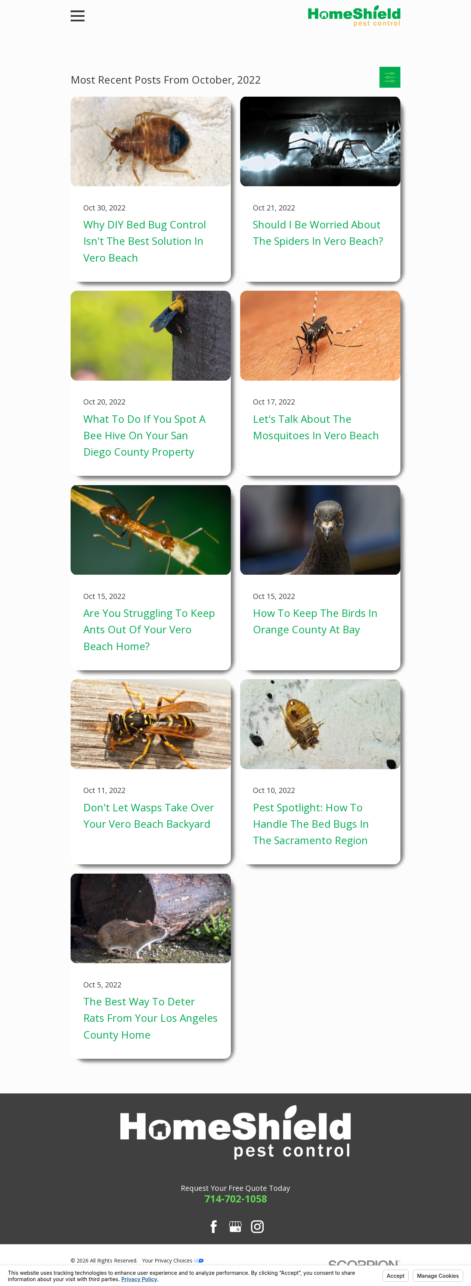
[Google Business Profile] (235, 1226)
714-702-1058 (235, 1198)
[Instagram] (257, 1226)
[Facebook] (213, 1226)
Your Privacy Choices (173, 1260)
